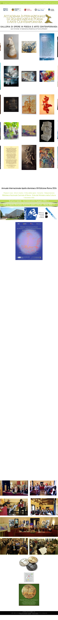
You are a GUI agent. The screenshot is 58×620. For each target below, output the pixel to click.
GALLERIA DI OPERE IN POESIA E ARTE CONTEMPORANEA (29, 27)
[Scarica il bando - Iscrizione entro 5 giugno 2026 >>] (29, 201)
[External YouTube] (15, 450)
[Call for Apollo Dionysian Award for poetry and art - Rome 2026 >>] (29, 204)
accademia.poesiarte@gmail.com (29, 611)
